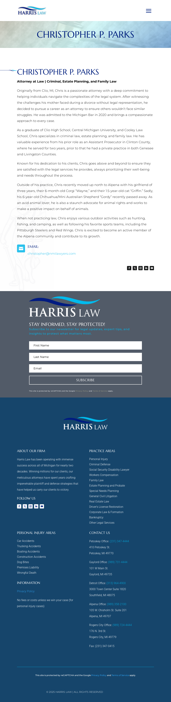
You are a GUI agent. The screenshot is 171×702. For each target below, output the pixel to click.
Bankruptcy (96, 517)
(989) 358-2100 (116, 604)
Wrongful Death (26, 573)
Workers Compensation (103, 475)
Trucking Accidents (29, 546)
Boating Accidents (28, 551)
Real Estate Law (99, 501)
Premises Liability (28, 567)
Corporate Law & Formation (106, 512)
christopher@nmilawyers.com (52, 254)
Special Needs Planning (104, 491)
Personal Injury (98, 459)
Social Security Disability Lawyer (109, 470)
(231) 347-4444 (119, 541)
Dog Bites (23, 562)
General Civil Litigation (103, 496)
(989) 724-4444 (122, 625)
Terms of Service (100, 391)
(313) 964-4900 (116, 583)
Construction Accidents (31, 557)
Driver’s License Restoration (106, 507)
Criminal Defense (99, 464)
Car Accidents (25, 541)
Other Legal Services (101, 523)
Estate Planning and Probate (107, 485)
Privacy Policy (82, 391)
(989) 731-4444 (117, 562)
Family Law (96, 480)
